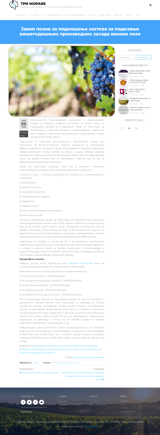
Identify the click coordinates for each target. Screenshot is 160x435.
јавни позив (74, 363)
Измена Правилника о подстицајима (140, 108)
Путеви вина (52, 15)
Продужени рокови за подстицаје (140, 99)
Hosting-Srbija (91, 426)
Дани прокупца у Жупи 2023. (138, 90)
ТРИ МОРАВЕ (33, 3)
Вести (92, 15)
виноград (56, 363)
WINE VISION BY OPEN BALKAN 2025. (140, 72)
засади (64, 363)
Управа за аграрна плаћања (88, 357)
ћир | (129, 15)
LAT (138, 15)
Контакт (119, 15)
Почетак (21, 15)
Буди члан (105, 15)
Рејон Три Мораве (73, 15)
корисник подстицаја (80, 263)
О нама (35, 15)
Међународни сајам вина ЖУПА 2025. (139, 81)
